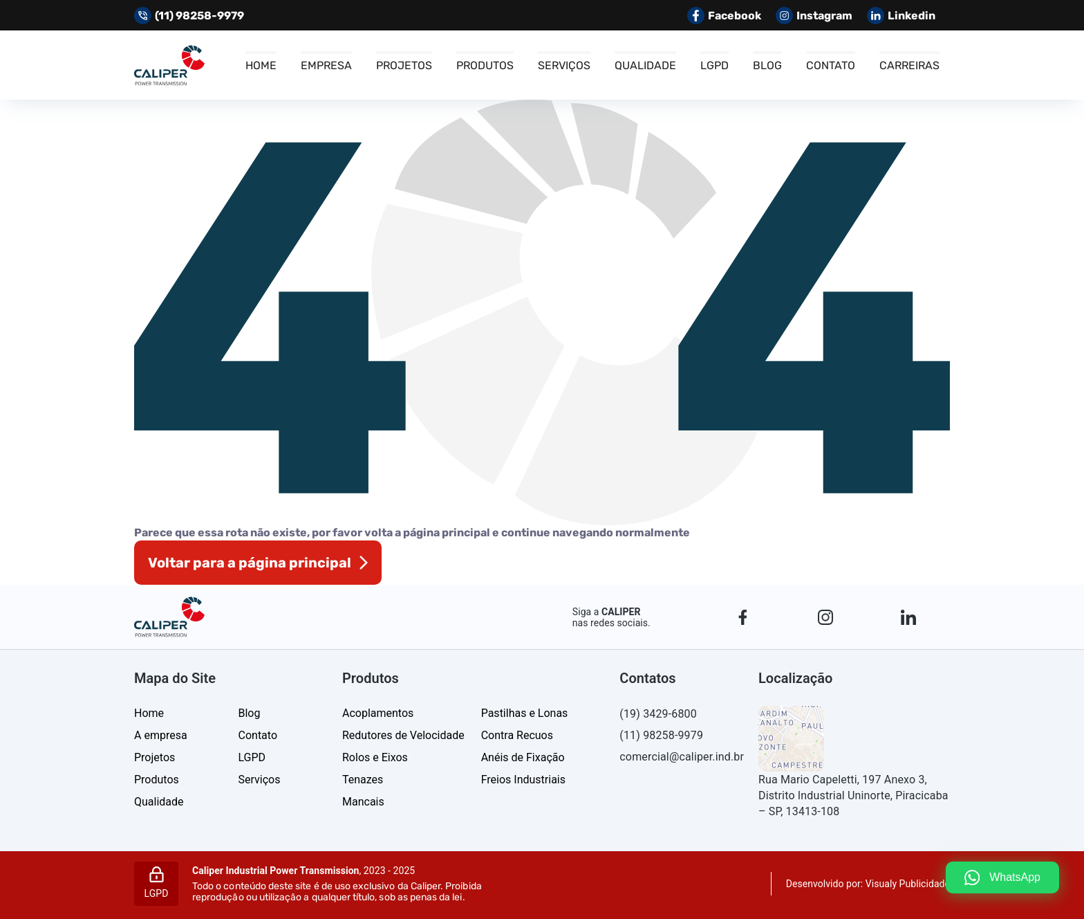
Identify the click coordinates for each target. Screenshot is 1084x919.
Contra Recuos (517, 735)
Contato (830, 65)
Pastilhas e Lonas (524, 713)
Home (261, 65)
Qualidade (645, 65)
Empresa (326, 65)
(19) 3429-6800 (658, 713)
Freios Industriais (523, 779)
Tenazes (362, 779)
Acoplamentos (377, 713)
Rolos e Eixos (375, 757)
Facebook (724, 15)
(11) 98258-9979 (661, 735)
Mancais (363, 801)
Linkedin (901, 15)
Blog (767, 65)
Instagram (814, 15)
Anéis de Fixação (523, 757)
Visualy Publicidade (908, 883)
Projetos (404, 65)
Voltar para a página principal (249, 562)
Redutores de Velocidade (403, 735)
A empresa (160, 735)
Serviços (564, 65)
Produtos (485, 65)
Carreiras (909, 65)
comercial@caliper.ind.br (680, 756)
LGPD (714, 65)
